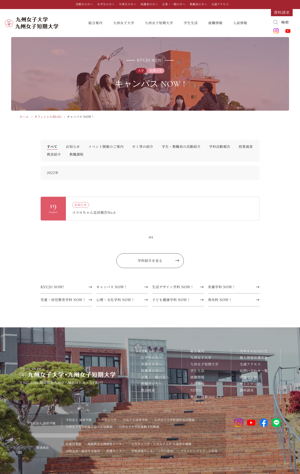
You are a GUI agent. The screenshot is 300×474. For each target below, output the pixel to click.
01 (151, 237)
